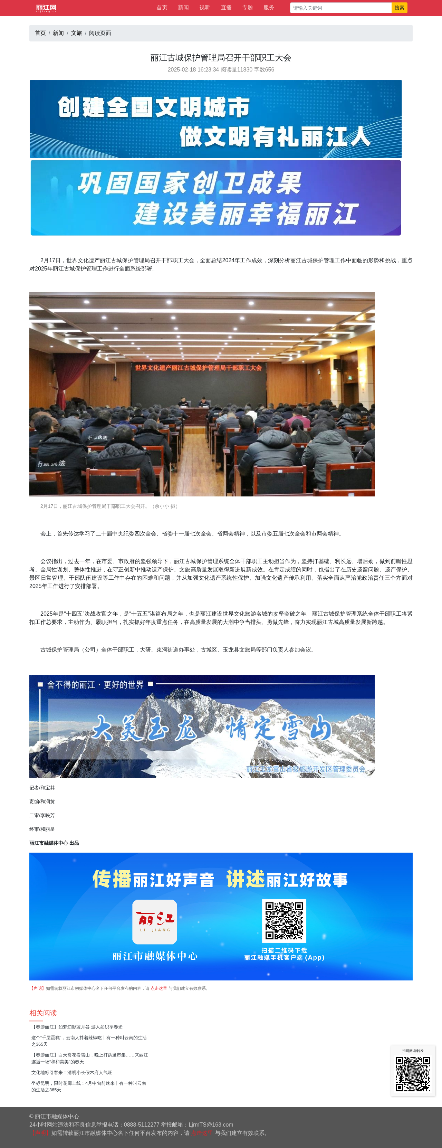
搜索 (399, 7)
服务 (269, 7)
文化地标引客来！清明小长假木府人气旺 (71, 1072)
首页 (161, 7)
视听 (204, 7)
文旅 (76, 33)
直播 (226, 7)
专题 (247, 7)
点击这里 (159, 988)
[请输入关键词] (341, 7)
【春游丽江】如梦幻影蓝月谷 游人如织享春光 (77, 1027)
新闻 (183, 7)
